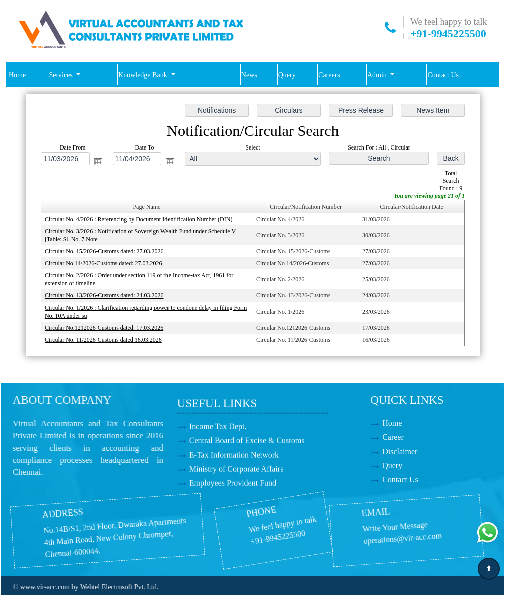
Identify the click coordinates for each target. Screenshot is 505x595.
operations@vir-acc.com (343, 535)
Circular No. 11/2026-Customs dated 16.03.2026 (103, 339)
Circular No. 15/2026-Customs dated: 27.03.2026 (104, 251)
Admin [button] (377, 75)
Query (287, 75)
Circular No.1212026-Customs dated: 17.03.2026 (104, 327)
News (249, 75)
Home (17, 75)
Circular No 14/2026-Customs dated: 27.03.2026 (103, 263)
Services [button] (61, 75)
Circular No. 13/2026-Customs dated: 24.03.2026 (104, 295)
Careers (329, 75)
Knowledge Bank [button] (143, 75)
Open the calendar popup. (97, 161)
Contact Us (443, 75)
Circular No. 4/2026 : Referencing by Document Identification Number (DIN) (138, 219)
